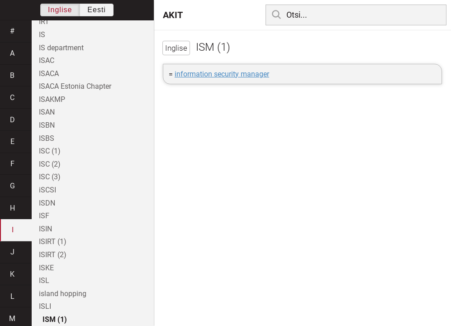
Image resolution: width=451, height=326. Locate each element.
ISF (44, 215)
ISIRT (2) (52, 254)
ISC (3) (50, 177)
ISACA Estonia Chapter (75, 86)
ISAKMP (52, 99)
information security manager (222, 74)
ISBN (47, 125)
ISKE (46, 268)
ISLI (45, 306)
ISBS (46, 138)
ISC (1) (50, 151)
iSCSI (47, 190)
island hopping (62, 293)
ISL (44, 280)
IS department (61, 47)
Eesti (96, 10)
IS (42, 34)
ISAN (47, 112)
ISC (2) (50, 164)
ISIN (45, 229)
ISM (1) (55, 319)
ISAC (46, 60)
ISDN (47, 203)
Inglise (60, 10)
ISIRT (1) (52, 241)
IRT (44, 21)
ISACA (49, 73)
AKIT (173, 15)
